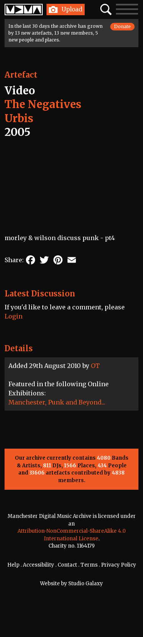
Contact (67, 565)
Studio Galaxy (85, 583)
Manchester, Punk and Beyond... (56, 402)
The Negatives (43, 104)
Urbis (19, 118)
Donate (122, 26)
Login (13, 316)
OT (95, 365)
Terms (89, 565)
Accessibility (38, 565)
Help (13, 565)
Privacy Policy (118, 565)
